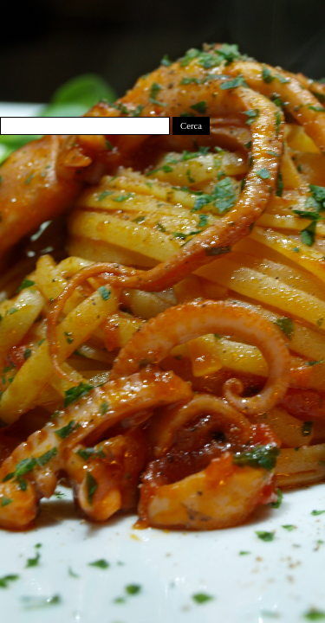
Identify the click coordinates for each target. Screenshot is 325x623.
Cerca (191, 126)
